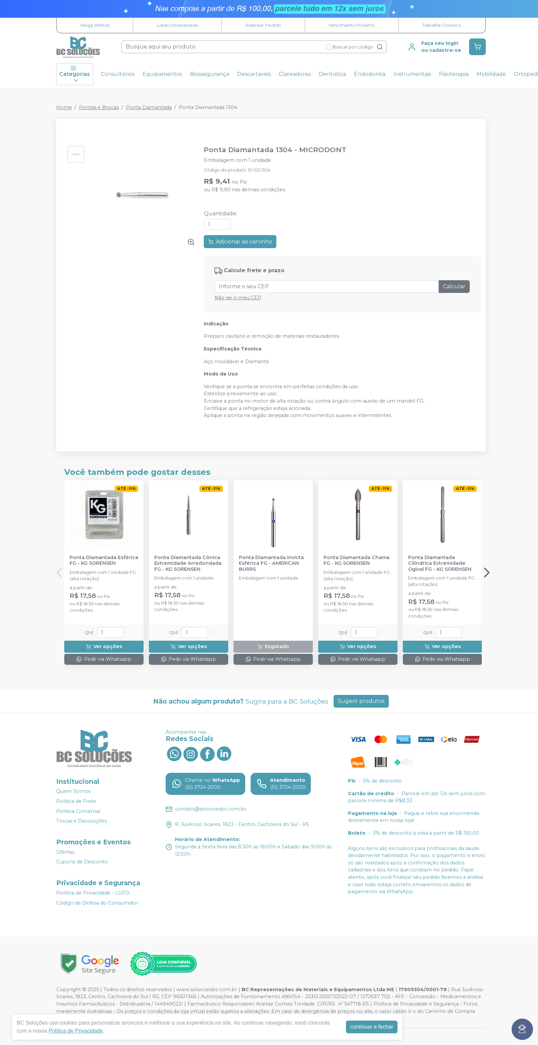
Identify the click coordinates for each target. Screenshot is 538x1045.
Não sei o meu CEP (237, 298)
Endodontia (369, 74)
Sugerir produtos (361, 701)
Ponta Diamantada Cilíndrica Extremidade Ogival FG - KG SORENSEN (439, 563)
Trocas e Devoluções (81, 821)
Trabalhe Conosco (441, 25)
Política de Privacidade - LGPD (92, 893)
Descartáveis (254, 74)
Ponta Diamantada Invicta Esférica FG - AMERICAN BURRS (271, 563)
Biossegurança (209, 74)
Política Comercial (78, 811)
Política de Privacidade (76, 1031)
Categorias (74, 74)
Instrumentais (412, 74)
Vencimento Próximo (352, 25)
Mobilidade (491, 74)
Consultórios (117, 74)
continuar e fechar (371, 1027)
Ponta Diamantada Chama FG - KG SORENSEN (356, 560)
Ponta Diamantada (149, 107)
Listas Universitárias (177, 25)
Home (64, 107)
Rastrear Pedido (263, 25)
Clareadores (295, 74)
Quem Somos (73, 792)
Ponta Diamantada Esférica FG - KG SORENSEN (104, 560)
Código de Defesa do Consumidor (97, 903)
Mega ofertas (95, 25)
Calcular (454, 286)
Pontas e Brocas (99, 107)
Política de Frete (76, 801)
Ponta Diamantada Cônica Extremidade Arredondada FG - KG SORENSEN (187, 563)
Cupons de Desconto (82, 862)
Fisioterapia (453, 74)
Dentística (332, 74)
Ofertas (65, 852)
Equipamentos (162, 74)
